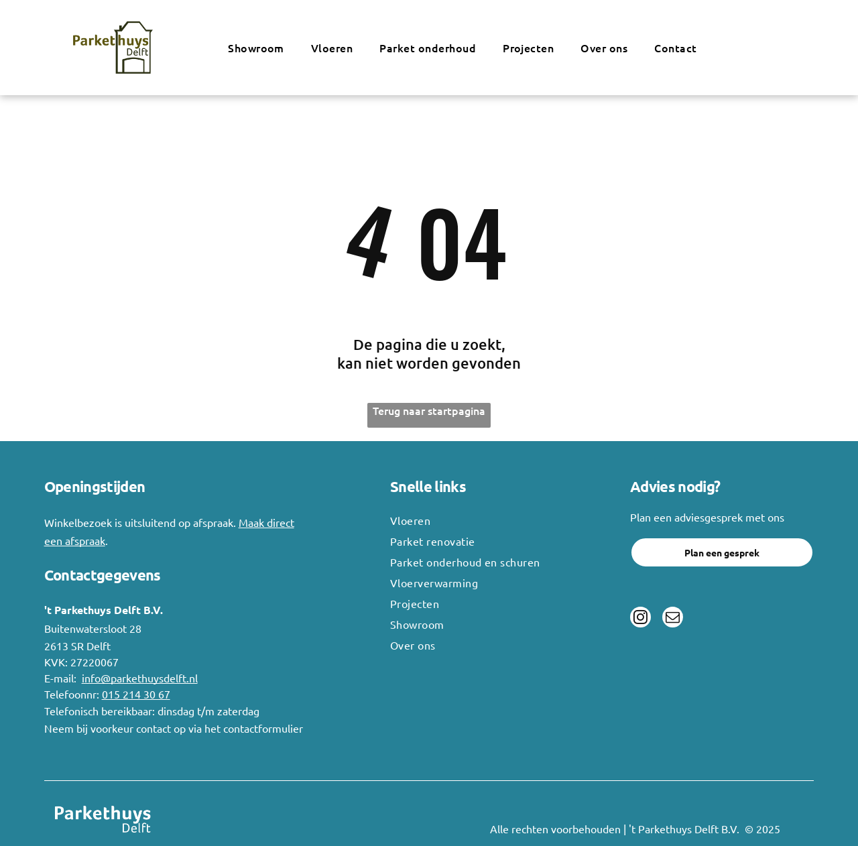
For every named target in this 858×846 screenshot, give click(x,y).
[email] (672, 618)
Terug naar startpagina (429, 410)
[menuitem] (256, 47)
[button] (332, 47)
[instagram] (640, 618)
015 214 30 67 (136, 694)
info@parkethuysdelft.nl (140, 677)
